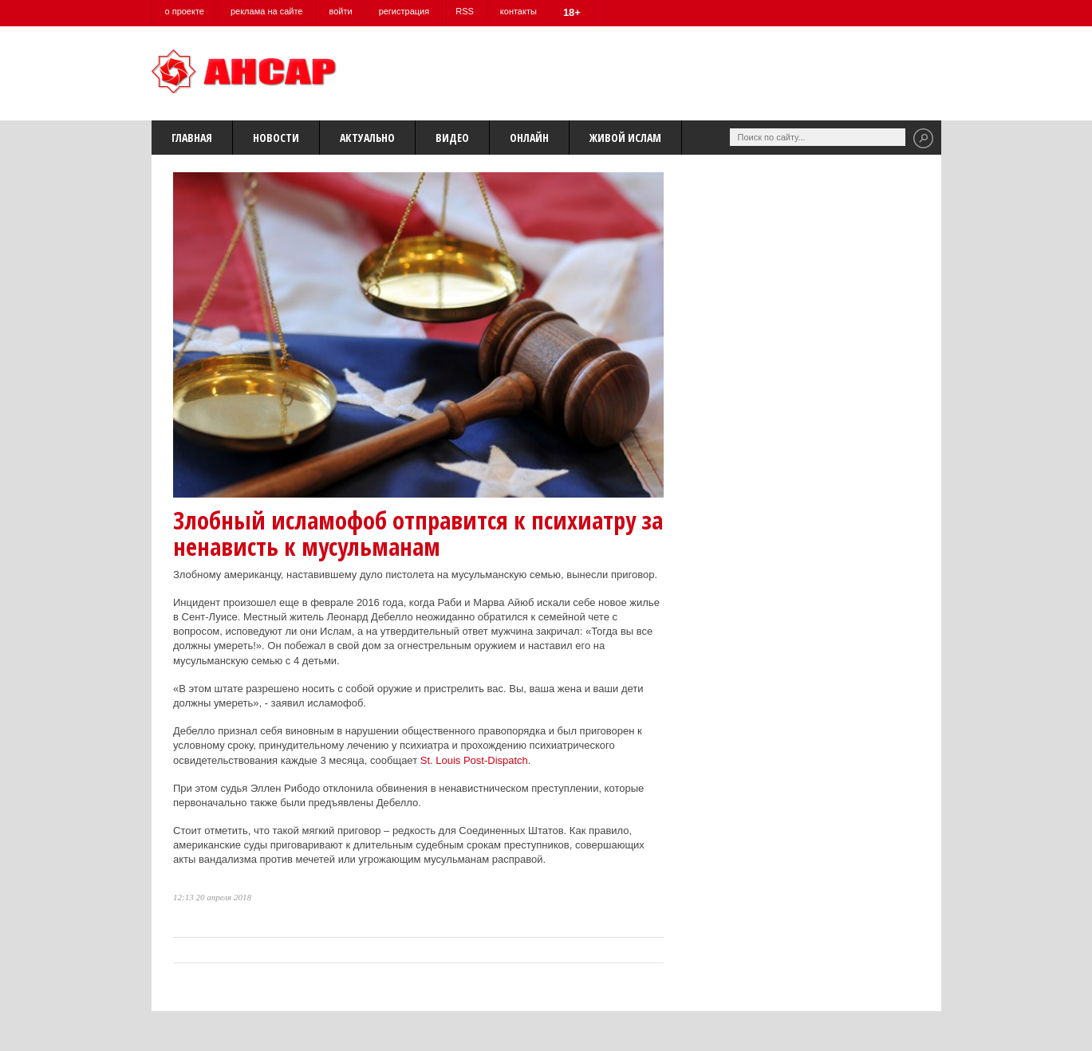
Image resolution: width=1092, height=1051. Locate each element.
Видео (452, 137)
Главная (191, 137)
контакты (518, 11)
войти (340, 11)
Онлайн (529, 137)
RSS (464, 11)
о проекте (184, 11)
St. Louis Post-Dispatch (474, 760)
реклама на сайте (267, 11)
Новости (276, 137)
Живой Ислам (625, 137)
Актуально (367, 137)
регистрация (404, 11)
